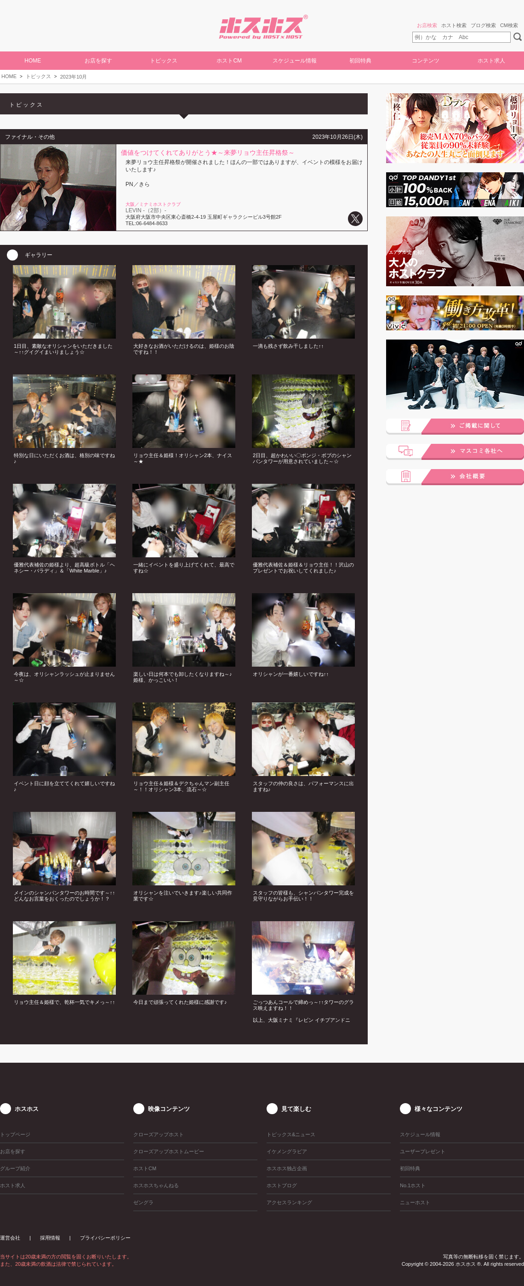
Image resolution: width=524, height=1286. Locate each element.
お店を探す (98, 60)
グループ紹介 (15, 1168)
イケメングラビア (287, 1151)
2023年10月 (73, 76)
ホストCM (229, 60)
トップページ (15, 1134)
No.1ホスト (413, 1185)
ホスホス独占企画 (287, 1168)
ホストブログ (282, 1185)
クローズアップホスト (158, 1134)
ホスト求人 (491, 60)
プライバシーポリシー (105, 1238)
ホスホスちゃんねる (156, 1185)
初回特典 (360, 60)
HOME (32, 60)
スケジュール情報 (295, 60)
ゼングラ (143, 1202)
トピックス (38, 76)
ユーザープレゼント (422, 1151)
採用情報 (50, 1238)
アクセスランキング (289, 1202)
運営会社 (10, 1238)
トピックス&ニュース (291, 1134)
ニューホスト (415, 1202)
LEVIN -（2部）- (145, 210)
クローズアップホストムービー (168, 1151)
